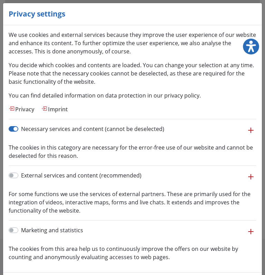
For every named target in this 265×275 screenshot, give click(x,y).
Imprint (58, 109)
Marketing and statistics (52, 230)
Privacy (25, 109)
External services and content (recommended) (81, 175)
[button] (250, 134)
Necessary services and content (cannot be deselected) (92, 129)
